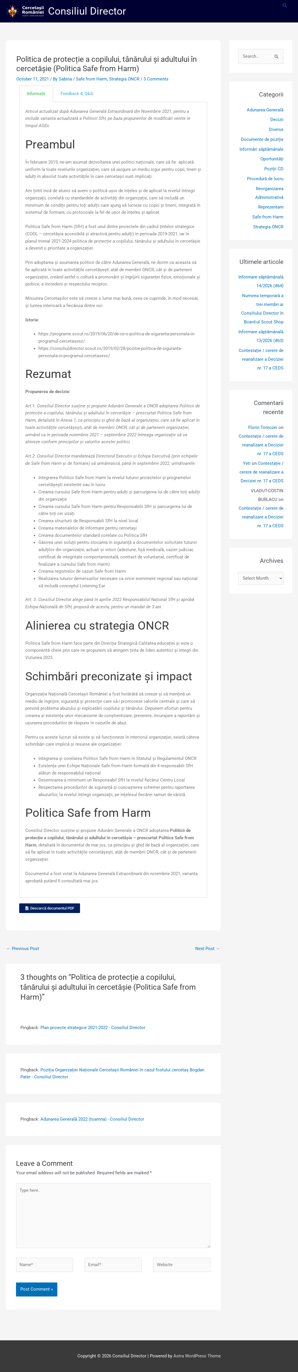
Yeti (247, 463)
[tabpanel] (113, 500)
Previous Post (22, 948)
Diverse (276, 129)
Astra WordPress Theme (197, 1356)
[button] (285, 5)
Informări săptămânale (261, 149)
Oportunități (271, 159)
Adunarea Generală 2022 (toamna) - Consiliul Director (92, 1119)
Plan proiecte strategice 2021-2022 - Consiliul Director (92, 1027)
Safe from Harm (91, 79)
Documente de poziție (262, 139)
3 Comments (155, 79)
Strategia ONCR (124, 79)
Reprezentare (270, 207)
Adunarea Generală (265, 110)
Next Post (207, 948)
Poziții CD (273, 168)
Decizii (276, 119)
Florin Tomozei (262, 427)
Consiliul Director (87, 11)
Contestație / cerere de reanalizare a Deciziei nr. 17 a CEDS (261, 359)
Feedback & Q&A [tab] (77, 93)
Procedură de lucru (265, 178)
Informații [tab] (36, 93)
